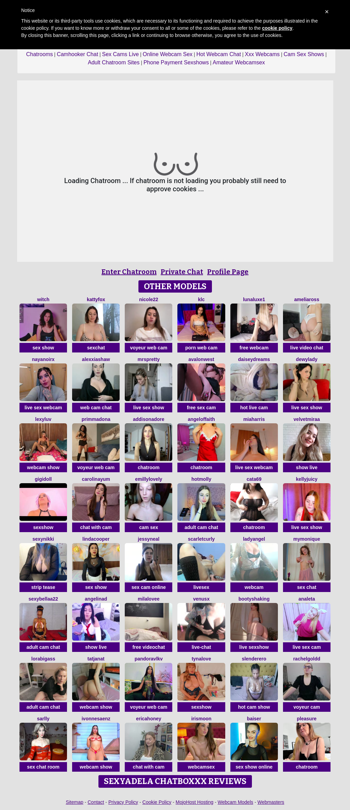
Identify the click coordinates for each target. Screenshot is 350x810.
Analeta (306, 599)
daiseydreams (254, 359)
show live (307, 467)
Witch (43, 299)
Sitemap (74, 802)
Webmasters (270, 802)
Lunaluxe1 (254, 299)
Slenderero (254, 658)
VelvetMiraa (307, 419)
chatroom (149, 467)
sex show (43, 347)
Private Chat (182, 272)
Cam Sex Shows (304, 54)
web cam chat (96, 407)
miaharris (254, 419)
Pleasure (307, 718)
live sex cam (307, 647)
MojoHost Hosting (195, 802)
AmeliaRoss (306, 299)
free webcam (254, 347)
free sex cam (201, 407)
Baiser (254, 718)
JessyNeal (148, 539)
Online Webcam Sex (168, 54)
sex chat (306, 587)
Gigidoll (43, 479)
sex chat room (43, 767)
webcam (254, 587)
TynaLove (201, 658)
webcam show (43, 467)
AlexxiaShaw (96, 359)
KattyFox (96, 299)
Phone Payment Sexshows (176, 62)
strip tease (43, 587)
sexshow (43, 527)
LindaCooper (95, 539)
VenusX (201, 599)
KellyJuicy (307, 479)
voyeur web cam (148, 347)
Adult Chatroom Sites (113, 62)
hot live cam (254, 407)
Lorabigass (43, 658)
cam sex (148, 527)
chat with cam (96, 527)
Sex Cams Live (120, 54)
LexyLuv (43, 419)
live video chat (306, 347)
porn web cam (201, 347)
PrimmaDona (96, 419)
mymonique (306, 539)
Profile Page (227, 272)
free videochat (148, 647)
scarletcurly (201, 539)
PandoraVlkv (149, 658)
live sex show (148, 407)
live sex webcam (43, 407)
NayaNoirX (43, 359)
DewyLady (307, 359)
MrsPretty (149, 359)
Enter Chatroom (129, 272)
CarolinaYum (96, 479)
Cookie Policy (157, 802)
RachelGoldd (306, 658)
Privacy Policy (123, 802)
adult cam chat (201, 527)
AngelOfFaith (201, 419)
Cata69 (253, 479)
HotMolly (201, 479)
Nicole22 (148, 299)
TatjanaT (96, 658)
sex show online (253, 767)
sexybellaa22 (43, 599)
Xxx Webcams (262, 54)
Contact (96, 802)
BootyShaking (254, 599)
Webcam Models (235, 802)
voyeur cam (306, 707)
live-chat (201, 647)
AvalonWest (201, 359)
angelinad (96, 599)
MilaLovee (149, 599)
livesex (201, 587)
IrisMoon (201, 718)
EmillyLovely (148, 479)
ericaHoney (148, 718)
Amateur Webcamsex (239, 62)
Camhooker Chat (77, 54)
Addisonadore (148, 419)
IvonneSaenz (96, 718)
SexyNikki (43, 539)
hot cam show (254, 707)
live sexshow (254, 647)
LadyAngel (254, 539)
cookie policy (277, 28)
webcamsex (201, 767)
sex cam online (149, 587)
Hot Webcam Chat (219, 54)
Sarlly (43, 718)
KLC (201, 299)
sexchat (96, 347)
